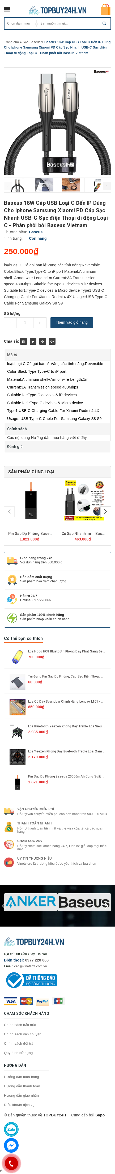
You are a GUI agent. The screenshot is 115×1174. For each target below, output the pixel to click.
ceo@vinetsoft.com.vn (30, 966)
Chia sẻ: (11, 341)
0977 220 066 (37, 960)
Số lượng (12, 313)
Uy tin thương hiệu (34, 858)
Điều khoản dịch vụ (19, 1105)
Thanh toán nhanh (34, 823)
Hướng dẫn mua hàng (21, 1077)
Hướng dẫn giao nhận (21, 1095)
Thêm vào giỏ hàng (72, 322)
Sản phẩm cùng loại (31, 471)
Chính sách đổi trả (18, 1043)
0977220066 (41, 600)
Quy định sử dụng (18, 1053)
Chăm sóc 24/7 (29, 841)
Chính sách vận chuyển (22, 1034)
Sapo (100, 1115)
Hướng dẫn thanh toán (22, 1086)
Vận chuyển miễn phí (35, 809)
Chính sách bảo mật (20, 1025)
